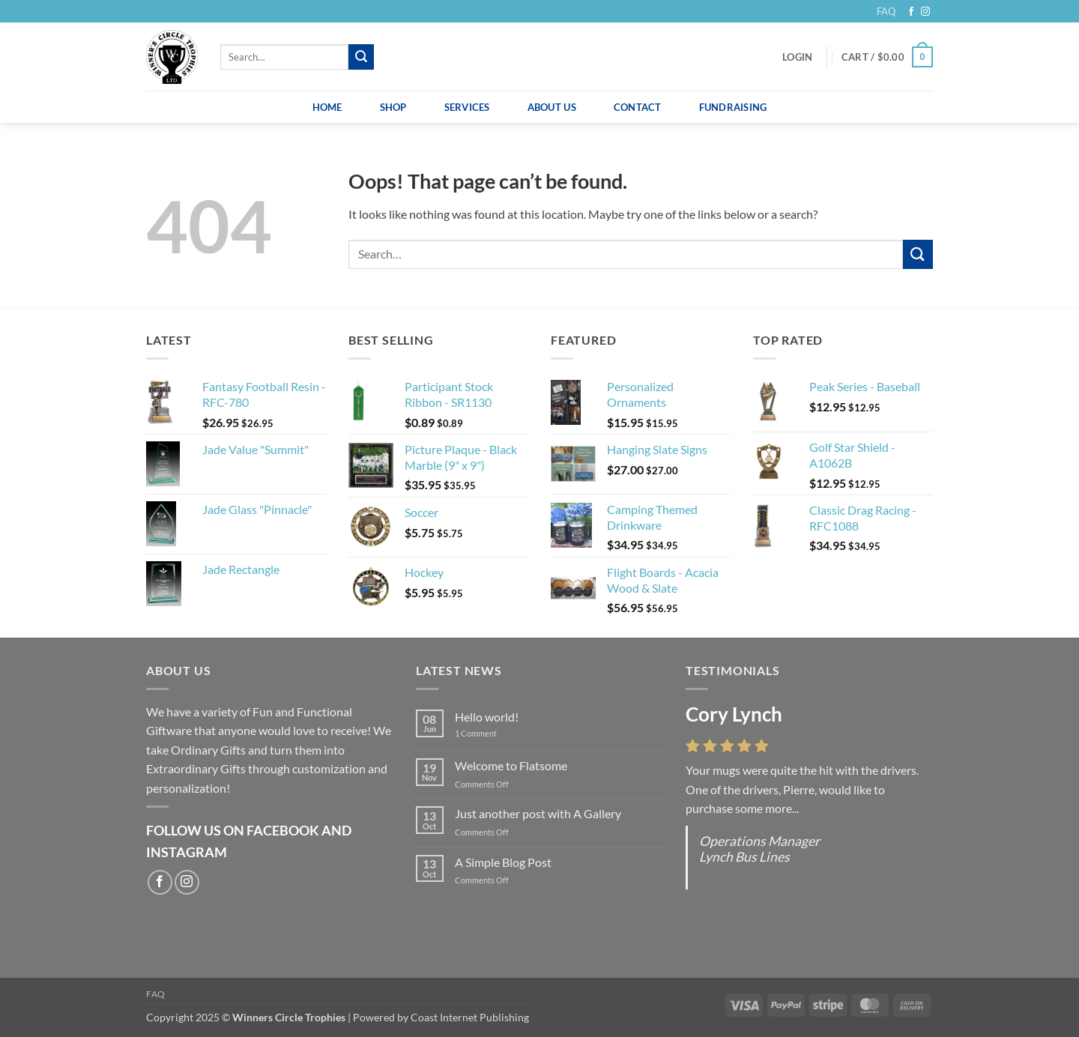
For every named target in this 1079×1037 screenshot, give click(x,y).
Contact (638, 107)
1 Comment (487, 733)
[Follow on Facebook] (911, 12)
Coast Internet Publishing (470, 1017)
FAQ (886, 11)
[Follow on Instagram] (925, 12)
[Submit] (361, 57)
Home (327, 107)
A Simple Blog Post (503, 862)
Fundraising (733, 107)
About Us (552, 107)
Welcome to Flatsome (511, 765)
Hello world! (487, 717)
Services (467, 107)
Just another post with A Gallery (538, 813)
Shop (393, 107)
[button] (797, 56)
